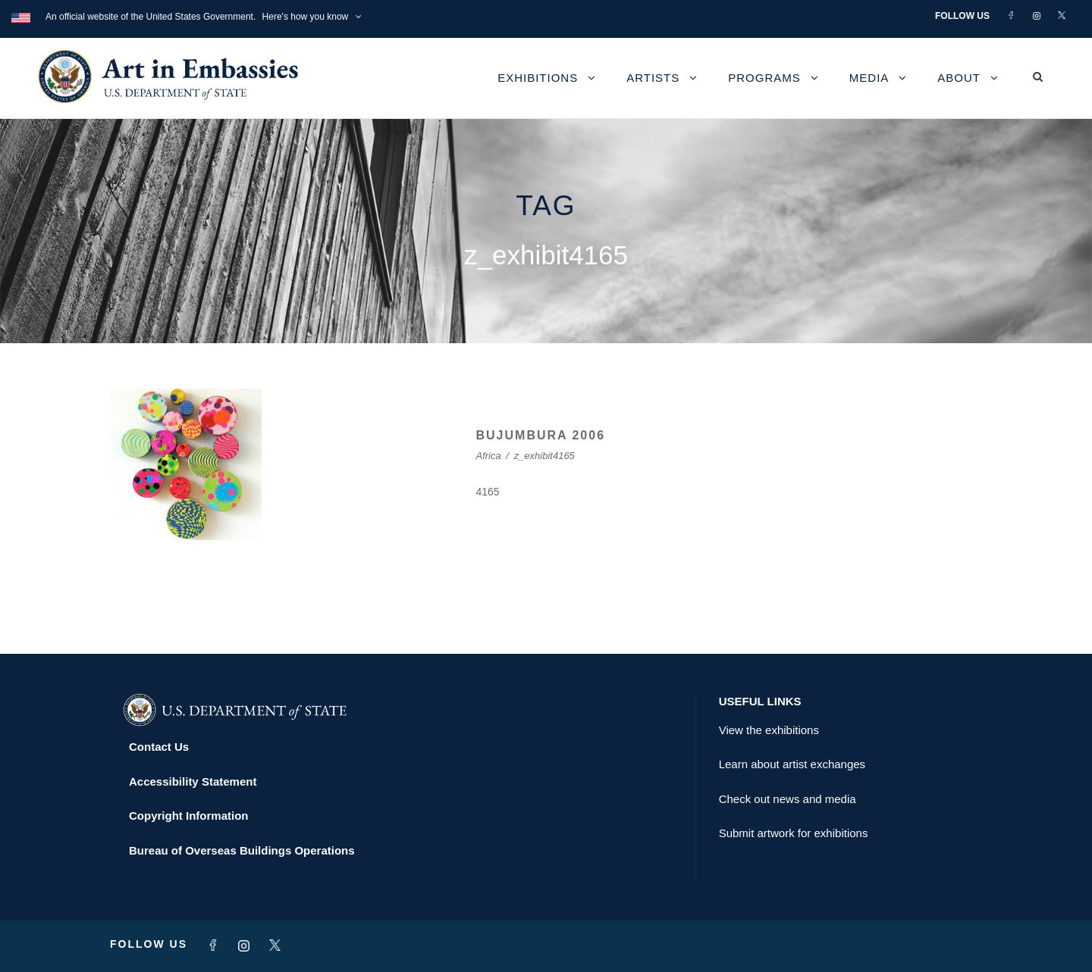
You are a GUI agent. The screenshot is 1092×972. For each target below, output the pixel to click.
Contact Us (159, 746)
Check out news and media (787, 798)
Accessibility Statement (192, 781)
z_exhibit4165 (544, 455)
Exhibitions (537, 77)
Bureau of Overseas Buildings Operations (242, 850)
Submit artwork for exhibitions (793, 833)
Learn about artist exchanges (792, 764)
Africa (488, 455)
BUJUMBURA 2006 (541, 435)
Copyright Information (189, 815)
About (959, 77)
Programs (764, 77)
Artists (652, 77)
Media (869, 77)
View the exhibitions (769, 730)
